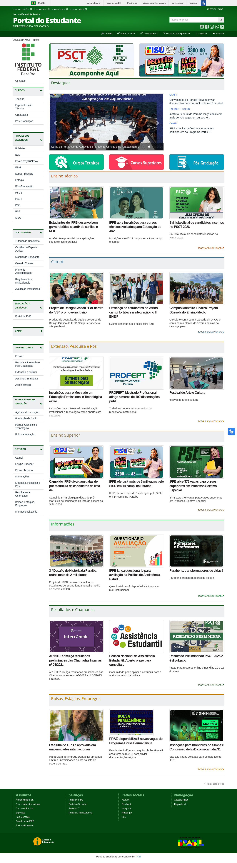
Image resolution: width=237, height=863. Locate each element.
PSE (17, 211)
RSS (123, 817)
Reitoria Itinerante (25, 825)
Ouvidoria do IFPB (25, 821)
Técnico (19, 99)
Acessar (218, 33)
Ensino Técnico (24, 470)
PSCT (18, 199)
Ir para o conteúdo (22, 9)
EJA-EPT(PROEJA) (26, 161)
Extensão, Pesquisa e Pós (27, 484)
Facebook (126, 804)
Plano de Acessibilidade (23, 271)
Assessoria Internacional (28, 804)
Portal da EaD (148, 33)
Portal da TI (74, 808)
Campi (19, 457)
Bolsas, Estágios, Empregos (25, 504)
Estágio (19, 180)
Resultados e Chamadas (22, 494)
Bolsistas (20, 148)
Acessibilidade (181, 799)
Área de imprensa (25, 799)
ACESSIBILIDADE (215, 9)
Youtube (125, 799)
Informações (22, 476)
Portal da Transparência (176, 33)
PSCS (18, 192)
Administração (27, 385)
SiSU (18, 217)
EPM (18, 167)
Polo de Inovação (28, 435)
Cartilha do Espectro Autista (26, 249)
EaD (17, 154)
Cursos (106, 33)
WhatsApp (126, 812)
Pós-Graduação (24, 121)
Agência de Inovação (29, 413)
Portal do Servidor (77, 804)
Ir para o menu (41, 9)
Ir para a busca (60, 9)
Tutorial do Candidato (27, 241)
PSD (17, 205)
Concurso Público (24, 808)
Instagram (126, 808)
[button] (55, 122)
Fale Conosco (23, 817)
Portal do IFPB (126, 33)
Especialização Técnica (23, 107)
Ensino (23, 357)
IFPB (138, 856)
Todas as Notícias (211, 247)
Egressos (20, 812)
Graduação (21, 114)
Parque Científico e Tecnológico (26, 427)
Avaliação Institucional (27, 289)
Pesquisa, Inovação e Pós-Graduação (28, 365)
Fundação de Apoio (29, 419)
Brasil (37, 3)
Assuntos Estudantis (29, 379)
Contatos (201, 33)
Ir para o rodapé (78, 9)
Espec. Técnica (24, 173)
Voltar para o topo (213, 784)
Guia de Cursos (24, 263)
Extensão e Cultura (29, 372)
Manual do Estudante (27, 257)
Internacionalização (26, 511)
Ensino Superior (24, 464)
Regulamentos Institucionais (23, 281)
